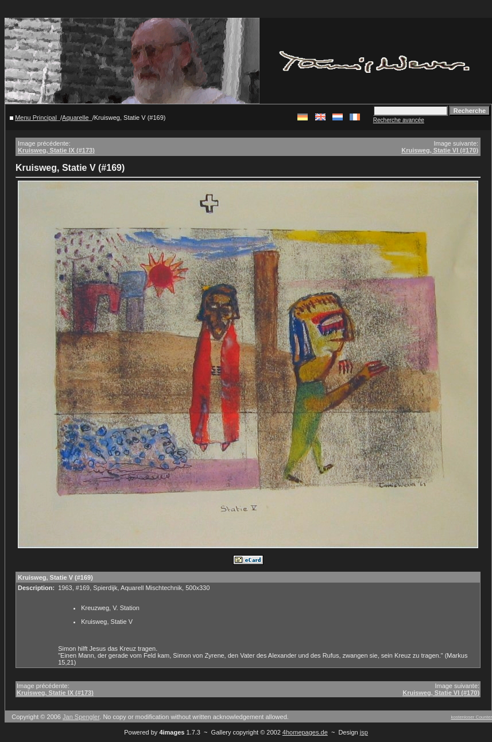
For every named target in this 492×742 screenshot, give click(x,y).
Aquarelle (75, 117)
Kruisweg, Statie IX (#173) (56, 150)
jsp (364, 732)
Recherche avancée (398, 120)
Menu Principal (36, 117)
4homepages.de (305, 732)
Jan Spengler (81, 716)
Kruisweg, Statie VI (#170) (439, 150)
